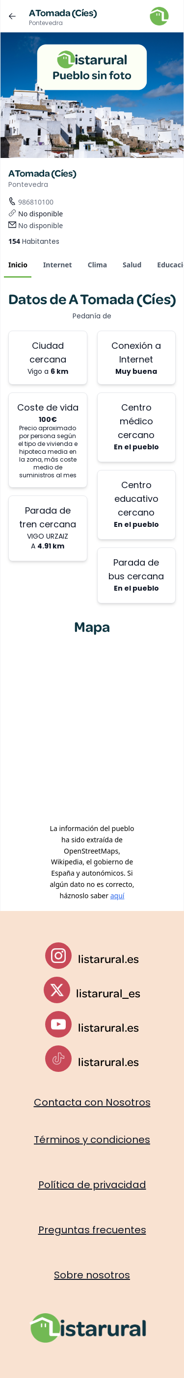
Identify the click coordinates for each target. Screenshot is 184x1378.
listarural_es (108, 993)
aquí (117, 895)
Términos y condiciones (92, 1139)
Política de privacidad (92, 1185)
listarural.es (108, 958)
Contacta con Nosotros (92, 1102)
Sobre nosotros (92, 1275)
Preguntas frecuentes (92, 1230)
